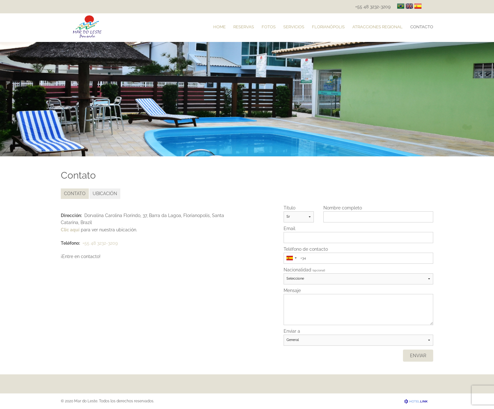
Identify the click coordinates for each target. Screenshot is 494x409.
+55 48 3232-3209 (373, 6)
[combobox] (291, 258)
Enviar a (292, 331)
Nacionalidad (304, 270)
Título (289, 208)
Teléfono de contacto (306, 249)
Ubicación (105, 193)
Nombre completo (342, 208)
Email (289, 228)
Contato (75, 193)
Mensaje (292, 290)
